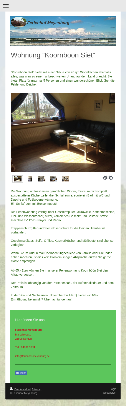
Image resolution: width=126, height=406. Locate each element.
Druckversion (20, 389)
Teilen (21, 372)
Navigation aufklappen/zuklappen (63, 5)
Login (113, 389)
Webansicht (109, 392)
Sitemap (36, 389)
